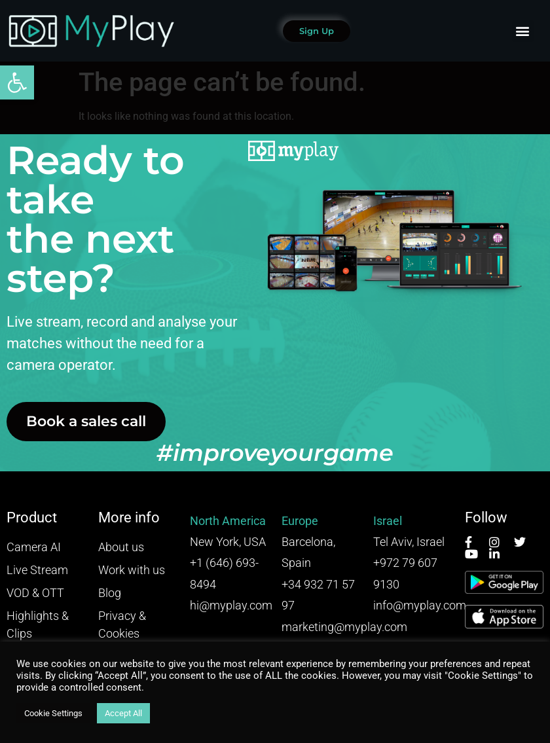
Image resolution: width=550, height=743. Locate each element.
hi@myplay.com (231, 605)
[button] (17, 82)
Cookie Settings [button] (53, 713)
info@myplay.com (419, 605)
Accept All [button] (123, 713)
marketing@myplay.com (344, 627)
